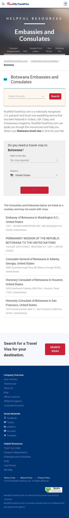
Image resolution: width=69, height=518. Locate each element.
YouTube (10, 431)
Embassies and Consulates (45, 61)
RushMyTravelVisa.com (16, 61)
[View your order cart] (65, 3)
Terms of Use (10, 478)
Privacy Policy (44, 478)
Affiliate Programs (13, 401)
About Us (8, 388)
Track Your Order (12, 448)
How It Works (10, 379)
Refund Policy (26, 478)
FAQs (6, 461)
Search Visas (55, 349)
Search (55, 96)
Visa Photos (49, 50)
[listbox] (26, 96)
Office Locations (12, 397)
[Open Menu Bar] (3, 3)
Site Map (8, 470)
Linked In (10, 426)
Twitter (9, 422)
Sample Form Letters (36, 50)
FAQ (25, 51)
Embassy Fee (59, 50)
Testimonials (10, 383)
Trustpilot (10, 435)
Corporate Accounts (14, 405)
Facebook (10, 418)
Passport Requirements (13, 50)
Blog (6, 392)
